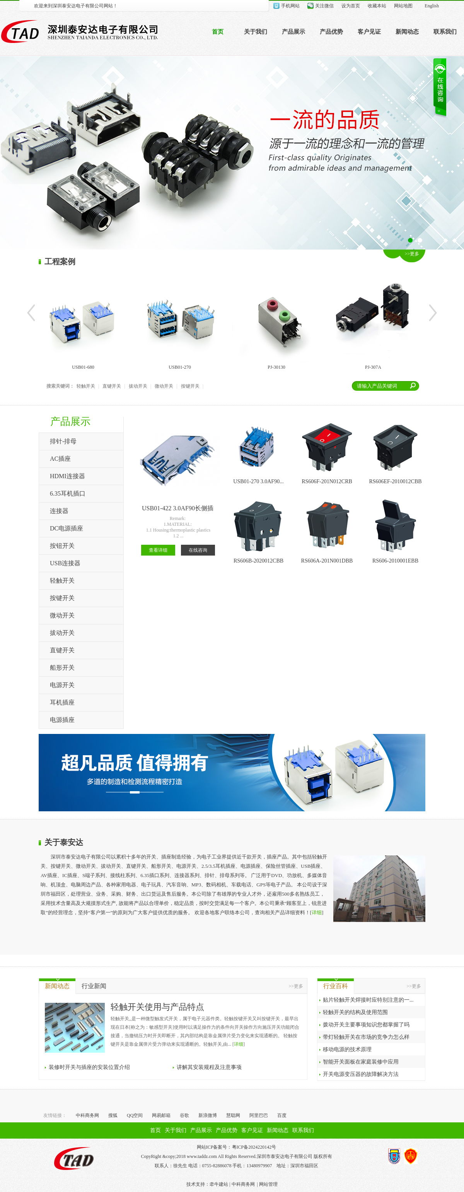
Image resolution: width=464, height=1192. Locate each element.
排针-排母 (63, 441)
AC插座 (60, 458)
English (432, 6)
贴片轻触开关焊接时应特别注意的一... (368, 1000)
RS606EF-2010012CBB (395, 481)
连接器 (59, 511)
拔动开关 (138, 386)
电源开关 (62, 685)
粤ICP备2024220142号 (254, 1147)
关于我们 (255, 32)
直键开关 (111, 386)
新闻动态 (407, 32)
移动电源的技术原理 (347, 1049)
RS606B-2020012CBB (258, 561)
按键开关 (190, 386)
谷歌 (184, 1115)
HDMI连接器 (67, 476)
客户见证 (369, 32)
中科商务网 (87, 1115)
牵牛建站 (219, 1184)
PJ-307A (373, 367)
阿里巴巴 (258, 1115)
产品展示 (293, 32)
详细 (317, 912)
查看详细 (158, 550)
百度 (282, 1115)
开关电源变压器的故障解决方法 (361, 1074)
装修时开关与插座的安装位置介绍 (89, 1067)
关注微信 (324, 6)
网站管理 (268, 1184)
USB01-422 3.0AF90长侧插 (177, 508)
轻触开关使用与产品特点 (157, 1007)
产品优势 (331, 32)
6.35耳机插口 (67, 493)
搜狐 (113, 1115)
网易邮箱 (161, 1115)
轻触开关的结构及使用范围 (355, 1012)
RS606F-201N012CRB (327, 481)
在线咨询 (198, 550)
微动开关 (164, 386)
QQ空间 (135, 1115)
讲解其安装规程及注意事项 (209, 1067)
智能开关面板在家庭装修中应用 (361, 1062)
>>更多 (412, 254)
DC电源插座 (66, 528)
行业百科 (335, 986)
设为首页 (350, 6)
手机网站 (290, 6)
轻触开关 (86, 386)
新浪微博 (207, 1115)
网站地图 (403, 6)
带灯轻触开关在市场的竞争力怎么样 (366, 1037)
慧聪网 (233, 1115)
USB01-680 (83, 367)
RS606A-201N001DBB (327, 561)
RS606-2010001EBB (395, 561)
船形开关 (62, 667)
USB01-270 (180, 367)
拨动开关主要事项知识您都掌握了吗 (366, 1025)
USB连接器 (65, 563)
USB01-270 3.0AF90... (258, 481)
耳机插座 (62, 702)
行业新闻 (94, 986)
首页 (217, 32)
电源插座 (62, 720)
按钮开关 (62, 545)
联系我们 (445, 32)
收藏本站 (377, 6)
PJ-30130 (276, 367)
